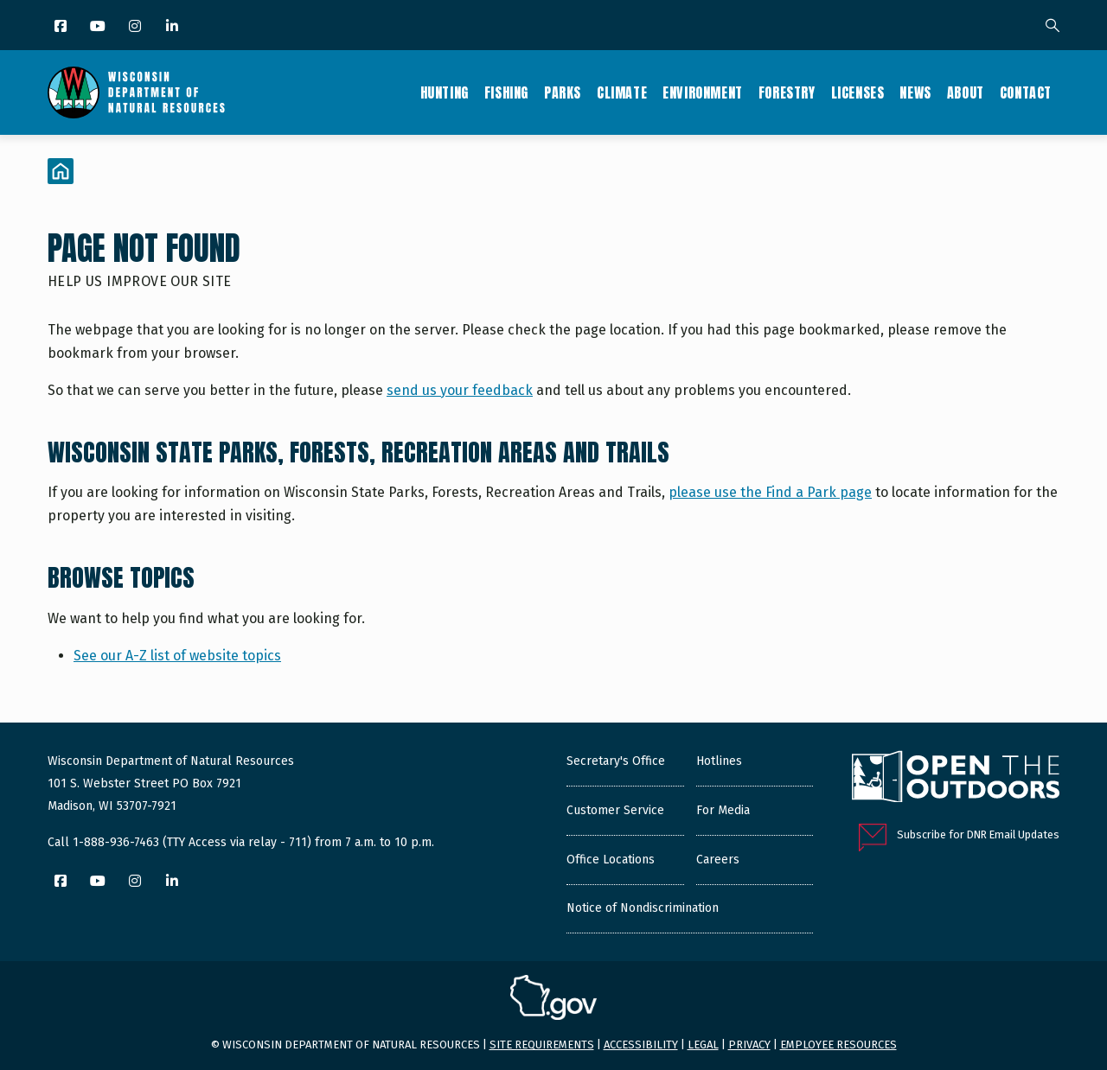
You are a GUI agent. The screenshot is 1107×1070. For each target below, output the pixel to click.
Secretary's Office (615, 761)
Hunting (444, 92)
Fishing (506, 92)
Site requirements (542, 1044)
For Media (723, 810)
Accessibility (641, 1044)
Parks (562, 92)
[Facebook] (62, 27)
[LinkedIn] (173, 27)
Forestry (787, 92)
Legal (703, 1044)
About (965, 92)
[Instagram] (136, 27)
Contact (1026, 92)
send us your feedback (460, 390)
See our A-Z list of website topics (177, 655)
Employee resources (838, 1044)
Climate (622, 92)
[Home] (61, 171)
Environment (702, 92)
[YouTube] (99, 27)
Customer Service (615, 810)
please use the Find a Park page (770, 492)
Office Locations (610, 859)
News (915, 92)
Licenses (858, 92)
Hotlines (719, 761)
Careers (717, 859)
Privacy (749, 1044)
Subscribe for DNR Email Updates (978, 834)
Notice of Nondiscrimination (642, 908)
